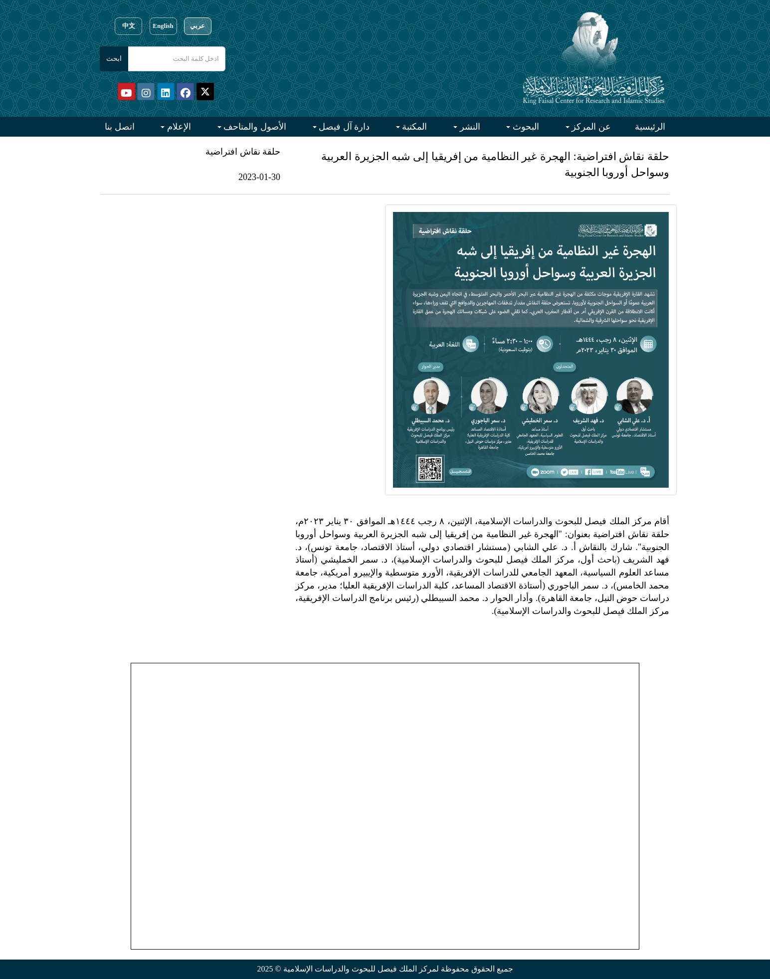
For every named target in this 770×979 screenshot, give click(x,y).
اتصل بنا (120, 127)
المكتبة (413, 127)
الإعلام (178, 127)
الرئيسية (650, 127)
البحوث (524, 127)
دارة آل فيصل (343, 127)
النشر (468, 127)
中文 (128, 25)
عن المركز (590, 127)
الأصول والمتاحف (253, 127)
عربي (197, 25)
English (163, 25)
